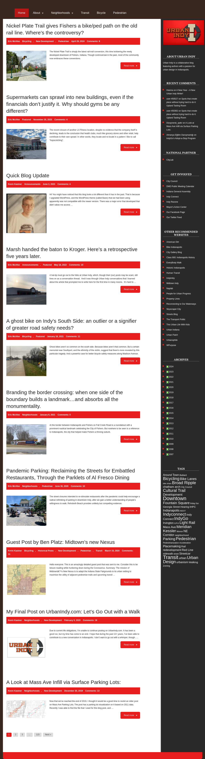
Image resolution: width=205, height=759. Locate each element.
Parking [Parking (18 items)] (169, 539)
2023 (171, 372)
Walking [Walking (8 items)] (193, 562)
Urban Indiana (173, 330)
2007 (171, 454)
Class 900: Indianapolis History (181, 257)
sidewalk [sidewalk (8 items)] (168, 553)
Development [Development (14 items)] (172, 494)
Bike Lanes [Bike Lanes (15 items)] (188, 479)
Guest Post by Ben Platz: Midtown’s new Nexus (60, 542)
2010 (171, 439)
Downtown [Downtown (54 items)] (174, 498)
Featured (26, 119)
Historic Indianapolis (176, 268)
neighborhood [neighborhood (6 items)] (182, 535)
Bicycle (101, 12)
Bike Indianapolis (174, 247)
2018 (171, 397)
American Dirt (173, 242)
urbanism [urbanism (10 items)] (182, 562)
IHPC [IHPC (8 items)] (193, 506)
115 (38, 734)
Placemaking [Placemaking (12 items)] (172, 546)
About (36, 12)
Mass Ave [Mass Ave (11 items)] (169, 527)
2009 (171, 444)
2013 (171, 423)
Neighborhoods (60, 12)
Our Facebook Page (176, 212)
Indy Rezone (172, 202)
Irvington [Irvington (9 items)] (168, 522)
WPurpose (171, 345)
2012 (171, 428)
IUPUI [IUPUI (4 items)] (176, 523)
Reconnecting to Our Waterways (181, 304)
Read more (129, 66)
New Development (45, 41)
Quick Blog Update (27, 175)
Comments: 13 (92, 691)
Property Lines (173, 299)
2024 (171, 366)
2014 (171, 418)
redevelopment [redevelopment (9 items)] (172, 550)
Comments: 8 (93, 41)
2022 (171, 377)
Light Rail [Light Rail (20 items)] (187, 522)
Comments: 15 (76, 265)
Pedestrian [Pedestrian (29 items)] (186, 538)
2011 (171, 434)
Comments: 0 (64, 415)
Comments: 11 (73, 336)
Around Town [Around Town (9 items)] (171, 474)
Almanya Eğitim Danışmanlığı (180, 135)
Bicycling (26, 41)
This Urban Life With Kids (178, 324)
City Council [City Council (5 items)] (186, 487)
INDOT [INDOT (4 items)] (183, 511)
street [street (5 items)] (176, 554)
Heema (170, 90)
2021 (171, 382)
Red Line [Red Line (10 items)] (187, 550)
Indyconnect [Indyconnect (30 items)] (174, 514)
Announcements (32, 184)
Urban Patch (172, 335)
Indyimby (171, 278)
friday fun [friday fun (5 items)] (194, 503)
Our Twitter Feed (174, 217)
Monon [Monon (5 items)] (180, 531)
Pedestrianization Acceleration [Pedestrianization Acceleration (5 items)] (177, 543)
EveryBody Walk (174, 262)
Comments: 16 (90, 620)
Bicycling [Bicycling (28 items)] (171, 478)
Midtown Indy (173, 283)
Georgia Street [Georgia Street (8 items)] (171, 506)
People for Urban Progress (179, 293)
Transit (85, 12)
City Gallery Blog (174, 252)
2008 (171, 449)
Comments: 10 (78, 486)
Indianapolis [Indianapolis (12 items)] (171, 510)
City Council (172, 181)
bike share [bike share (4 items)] (167, 483)
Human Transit (173, 273)
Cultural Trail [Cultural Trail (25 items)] (174, 490)
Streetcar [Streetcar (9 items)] (184, 553)
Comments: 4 (61, 119)
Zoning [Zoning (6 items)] (166, 566)
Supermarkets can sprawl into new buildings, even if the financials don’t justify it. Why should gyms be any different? (70, 104)
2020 (171, 387)
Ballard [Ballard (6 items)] (183, 475)
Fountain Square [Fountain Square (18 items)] (176, 503)
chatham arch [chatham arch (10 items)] (171, 486)
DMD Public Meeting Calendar (180, 186)
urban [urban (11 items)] (182, 558)
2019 (171, 392)
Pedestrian (119, 12)
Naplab (170, 288)
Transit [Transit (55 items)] (170, 557)
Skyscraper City (174, 309)
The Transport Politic (176, 319)
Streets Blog (172, 314)
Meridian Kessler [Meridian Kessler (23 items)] (177, 528)
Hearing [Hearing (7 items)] (184, 506)
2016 (171, 408)
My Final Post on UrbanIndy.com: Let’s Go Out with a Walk (73, 611)
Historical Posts (46, 551)
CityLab (170, 160)
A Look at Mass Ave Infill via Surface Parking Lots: (63, 682)
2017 (171, 403)
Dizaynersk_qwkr (174, 123)
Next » (48, 734)
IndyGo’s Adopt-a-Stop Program (181, 138)
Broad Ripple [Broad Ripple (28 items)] (184, 482)
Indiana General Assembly (179, 191)
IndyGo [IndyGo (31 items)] (181, 518)
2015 (171, 413)
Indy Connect (173, 197)
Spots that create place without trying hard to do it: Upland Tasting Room (182, 102)
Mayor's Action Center (177, 207)
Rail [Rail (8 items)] (183, 546)
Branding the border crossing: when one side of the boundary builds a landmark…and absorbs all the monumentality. (64, 399)
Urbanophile (172, 340)
